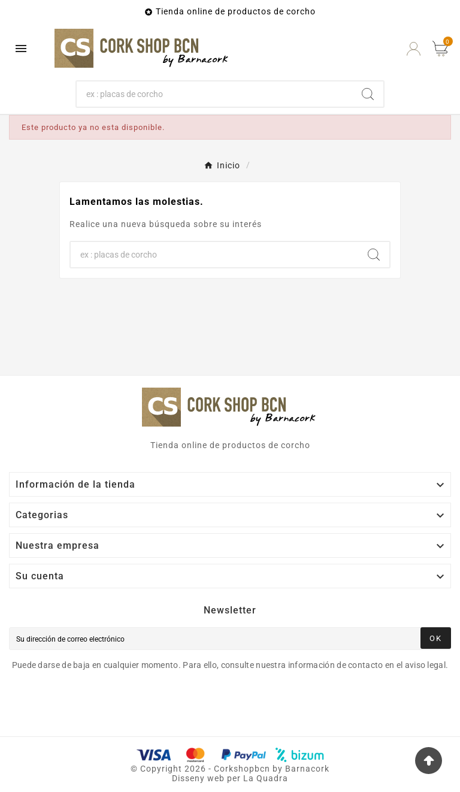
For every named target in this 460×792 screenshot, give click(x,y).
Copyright (162, 768)
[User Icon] (413, 49)
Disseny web (198, 778)
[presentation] (109, 704)
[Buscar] (215, 94)
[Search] (368, 94)
